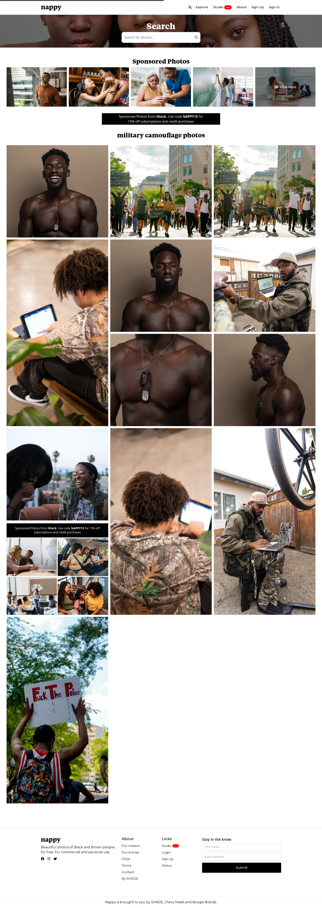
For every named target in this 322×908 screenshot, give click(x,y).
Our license (130, 852)
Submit (241, 867)
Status (166, 865)
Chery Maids (174, 902)
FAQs (126, 859)
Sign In (274, 7)
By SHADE (130, 879)
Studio (222, 7)
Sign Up (258, 7)
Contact (128, 872)
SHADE (157, 902)
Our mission (131, 846)
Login (166, 852)
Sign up (168, 859)
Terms (126, 865)
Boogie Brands (204, 902)
